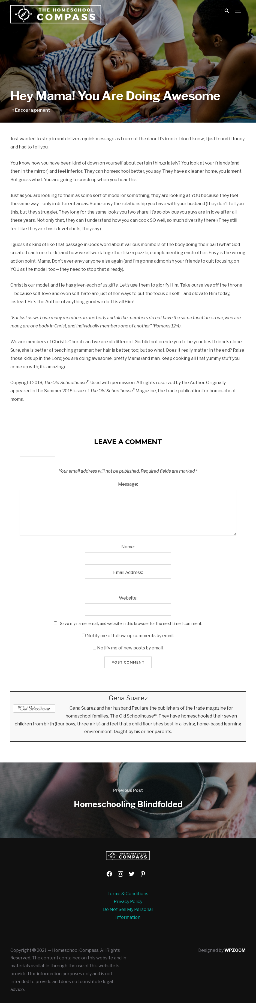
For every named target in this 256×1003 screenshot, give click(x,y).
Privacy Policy (128, 901)
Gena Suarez (128, 698)
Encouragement (32, 110)
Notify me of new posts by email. (130, 648)
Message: (128, 484)
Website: (128, 598)
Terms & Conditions (127, 893)
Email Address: (128, 572)
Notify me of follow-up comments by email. (130, 635)
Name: (128, 546)
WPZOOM (235, 950)
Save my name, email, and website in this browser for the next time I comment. (131, 623)
